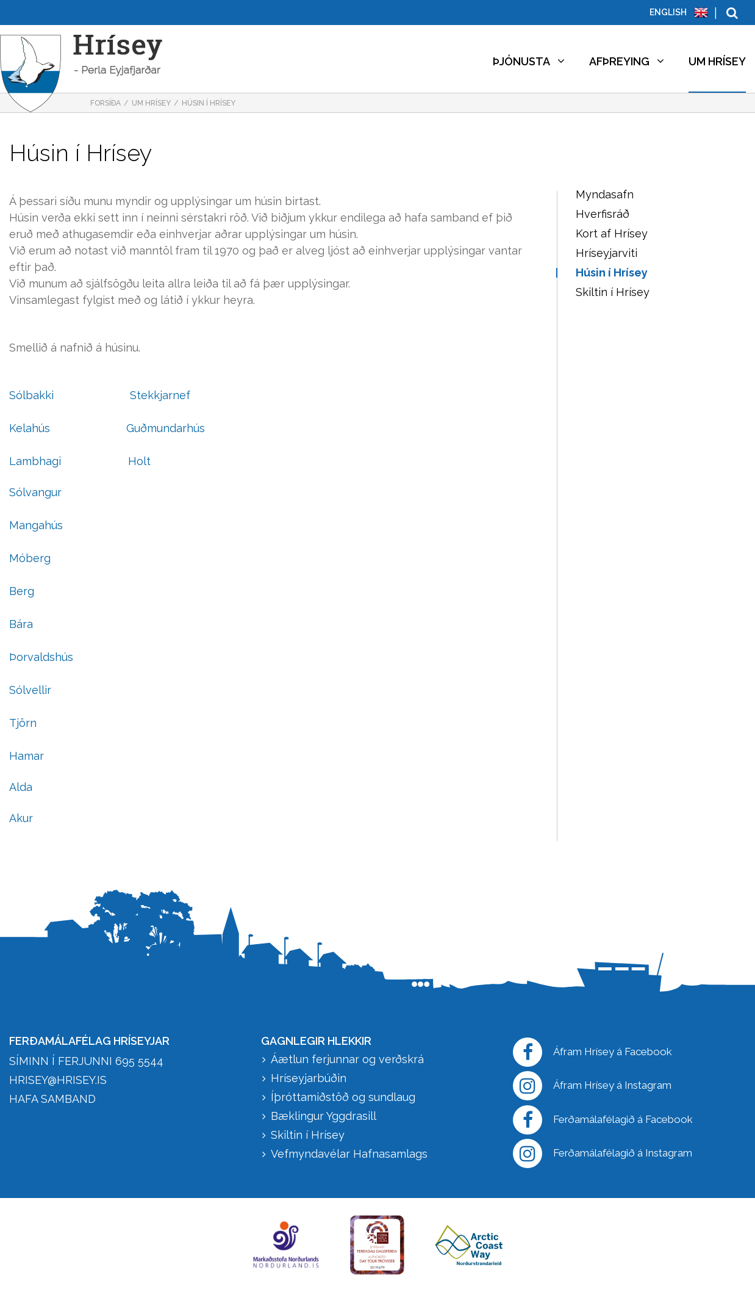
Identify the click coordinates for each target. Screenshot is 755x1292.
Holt (139, 461)
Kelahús (29, 428)
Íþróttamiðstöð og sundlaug (343, 1097)
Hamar (26, 755)
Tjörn (23, 722)
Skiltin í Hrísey (308, 1134)
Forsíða (105, 103)
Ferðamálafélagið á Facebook (603, 1120)
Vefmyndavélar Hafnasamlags (351, 1153)
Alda (20, 787)
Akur (21, 818)
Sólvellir (30, 690)
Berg (21, 591)
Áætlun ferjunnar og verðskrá (347, 1059)
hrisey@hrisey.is (58, 1080)
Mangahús (36, 525)
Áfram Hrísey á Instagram (592, 1085)
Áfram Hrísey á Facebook (592, 1052)
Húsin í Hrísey (208, 103)
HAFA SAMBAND (52, 1098)
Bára (21, 624)
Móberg (30, 558)
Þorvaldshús (41, 657)
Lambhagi (35, 461)
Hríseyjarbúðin (308, 1078)
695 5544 (139, 1061)
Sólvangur (35, 492)
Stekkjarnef (160, 395)
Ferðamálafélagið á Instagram (602, 1153)
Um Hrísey (151, 103)
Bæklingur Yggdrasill (323, 1116)
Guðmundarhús (165, 428)
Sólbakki (31, 395)
